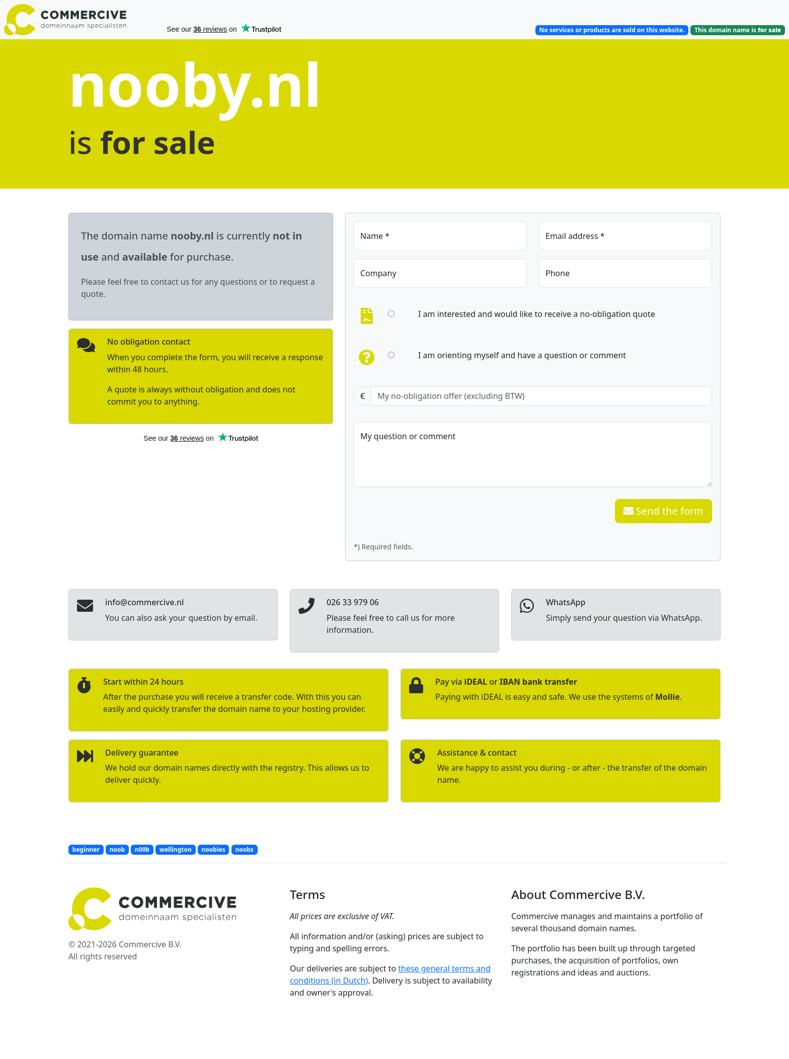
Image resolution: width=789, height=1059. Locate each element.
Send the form (663, 511)
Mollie (667, 696)
